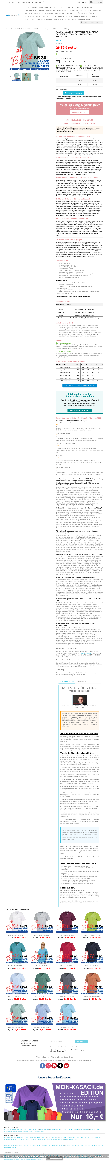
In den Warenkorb (73, 93)
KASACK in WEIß (8, 1137)
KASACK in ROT (29, 1137)
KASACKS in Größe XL (58, 1145)
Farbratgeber (70, 19)
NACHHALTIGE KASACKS (77, 10)
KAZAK (15, 1131)
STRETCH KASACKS (73, 8)
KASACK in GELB (84, 1137)
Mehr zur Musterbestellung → (79, 410)
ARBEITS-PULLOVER (65, 16)
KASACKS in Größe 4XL (97, 1145)
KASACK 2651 (61, 10)
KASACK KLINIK (44, 1129)
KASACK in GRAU (19, 1137)
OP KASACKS (64, 1129)
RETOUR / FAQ (30, 19)
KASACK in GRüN (74, 1137)
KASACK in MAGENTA (71, 1139)
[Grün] (57, 54)
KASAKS (52, 1129)
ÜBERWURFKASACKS (32, 13)
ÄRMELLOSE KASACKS (47, 10)
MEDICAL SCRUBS (28, 1131)
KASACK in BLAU (63, 1137)
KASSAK (57, 1129)
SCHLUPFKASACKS (94, 10)
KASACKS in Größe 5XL (10, 1147)
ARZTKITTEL (59, 13)
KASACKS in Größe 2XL (71, 1145)
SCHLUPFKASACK (74, 1129)
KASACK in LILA (46, 1139)
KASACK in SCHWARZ (40, 1137)
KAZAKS (20, 1131)
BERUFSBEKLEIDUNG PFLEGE (52, 1154)
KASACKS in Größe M (34, 1145)
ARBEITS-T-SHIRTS (49, 16)
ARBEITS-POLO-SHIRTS (33, 16)
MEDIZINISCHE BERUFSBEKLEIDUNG (14, 1154)
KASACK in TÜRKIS (35, 1139)
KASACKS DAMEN (31, 8)
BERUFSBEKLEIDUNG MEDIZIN (34, 1154)
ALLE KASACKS (59, 8)
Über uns (6, 1129)
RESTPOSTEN (93, 16)
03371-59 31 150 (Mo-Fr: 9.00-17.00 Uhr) (31, 2)
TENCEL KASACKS (31, 10)
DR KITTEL (76, 1154)
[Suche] (91, 22)
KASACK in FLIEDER (23, 1139)
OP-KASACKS (87, 8)
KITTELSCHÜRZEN (39, 1131)
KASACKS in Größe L (46, 1145)
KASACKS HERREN (45, 8)
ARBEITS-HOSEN (47, 13)
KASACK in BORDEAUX (57, 1139)
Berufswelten (84, 19)
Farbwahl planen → (79, 112)
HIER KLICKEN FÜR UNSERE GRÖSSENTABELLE (79, 385)
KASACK (19, 1129)
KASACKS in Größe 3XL (84, 1145)
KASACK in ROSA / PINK (10, 1139)
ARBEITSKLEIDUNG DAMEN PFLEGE (89, 1154)
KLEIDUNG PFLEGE (66, 1154)
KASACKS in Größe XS (10, 1145)
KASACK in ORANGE (52, 1137)
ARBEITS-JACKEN (80, 16)
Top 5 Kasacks (12, 1129)
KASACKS (25, 1129)
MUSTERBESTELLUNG (44, 19)
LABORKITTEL (71, 13)
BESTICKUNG (58, 19)
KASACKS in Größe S (22, 1145)
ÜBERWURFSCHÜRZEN (86, 13)
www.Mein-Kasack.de (86, 653)
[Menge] (58, 93)
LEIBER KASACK (84, 1129)
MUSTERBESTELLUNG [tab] (67, 682)
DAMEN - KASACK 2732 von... (16, 935)
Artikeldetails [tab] (81, 682)
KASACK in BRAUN (95, 1137)
